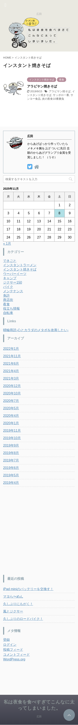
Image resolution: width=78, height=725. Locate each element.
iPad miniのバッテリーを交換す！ (28, 589)
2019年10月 (12, 438)
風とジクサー (13, 611)
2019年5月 (11, 475)
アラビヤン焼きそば (42, 86)
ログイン (9, 644)
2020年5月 (11, 408)
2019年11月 (12, 430)
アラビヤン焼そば (60, 91)
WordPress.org (14, 659)
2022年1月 (11, 348)
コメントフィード (16, 654)
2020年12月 (12, 386)
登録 (6, 639)
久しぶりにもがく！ (18, 604)
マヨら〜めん (13, 596)
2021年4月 (11, 371)
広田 (39, 716)
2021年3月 (11, 378)
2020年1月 (11, 423)
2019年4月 (11, 482)
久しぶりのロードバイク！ (23, 619)
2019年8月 (11, 453)
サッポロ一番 (61, 95)
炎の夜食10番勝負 (53, 98)
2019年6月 (11, 468)
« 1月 (7, 243)
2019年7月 (11, 460)
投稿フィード (13, 649)
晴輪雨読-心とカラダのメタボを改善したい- (36, 330)
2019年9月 (11, 445)
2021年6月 (11, 363)
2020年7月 (11, 401)
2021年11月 (12, 356)
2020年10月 (12, 393)
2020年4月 (11, 415)
